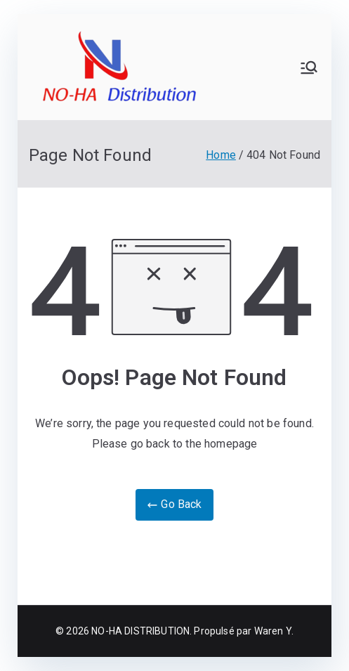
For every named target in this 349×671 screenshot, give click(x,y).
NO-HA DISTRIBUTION (140, 631)
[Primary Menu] (309, 67)
